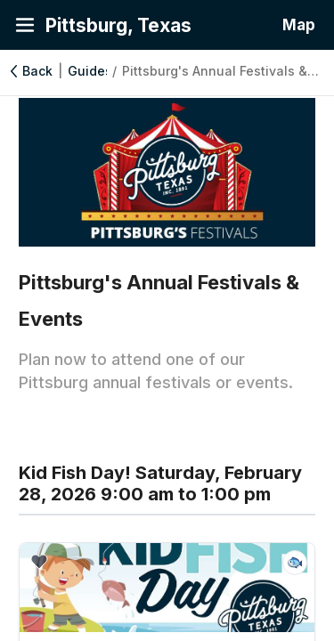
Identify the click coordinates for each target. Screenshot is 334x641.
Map (298, 25)
